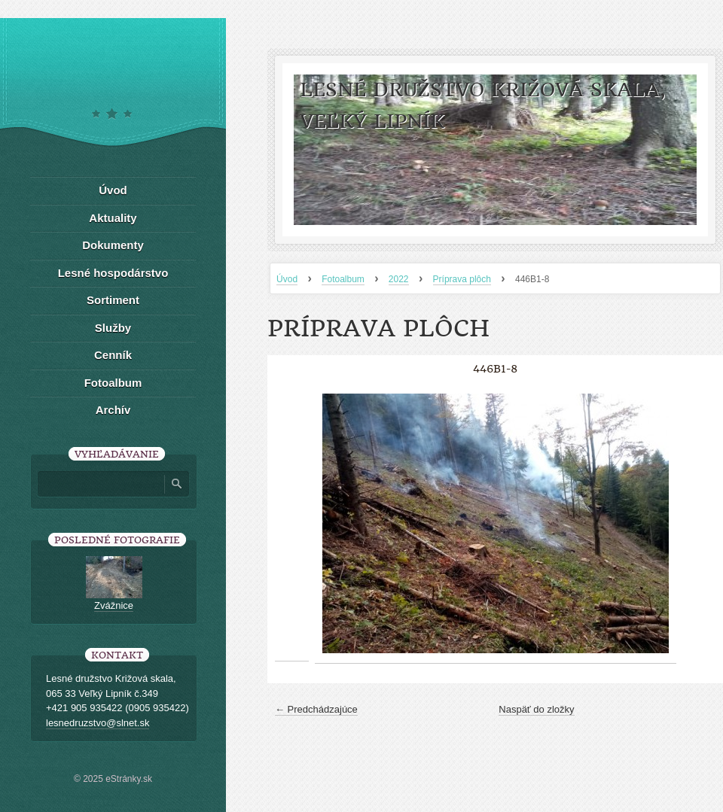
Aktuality (112, 217)
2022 (399, 279)
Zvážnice (113, 605)
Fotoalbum (343, 279)
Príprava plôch (462, 279)
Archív (113, 409)
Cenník (113, 354)
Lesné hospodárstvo (113, 272)
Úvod (286, 279)
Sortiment (113, 299)
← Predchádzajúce (316, 709)
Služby (113, 327)
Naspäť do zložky (536, 709)
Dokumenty (113, 245)
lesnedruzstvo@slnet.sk (97, 722)
